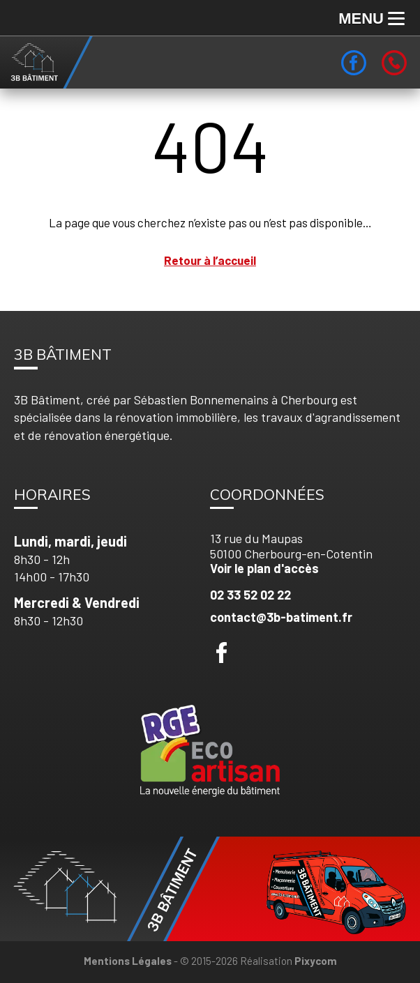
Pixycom (315, 960)
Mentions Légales (128, 960)
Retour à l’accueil (210, 260)
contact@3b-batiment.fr (281, 617)
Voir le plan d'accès (264, 568)
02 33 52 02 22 (250, 594)
